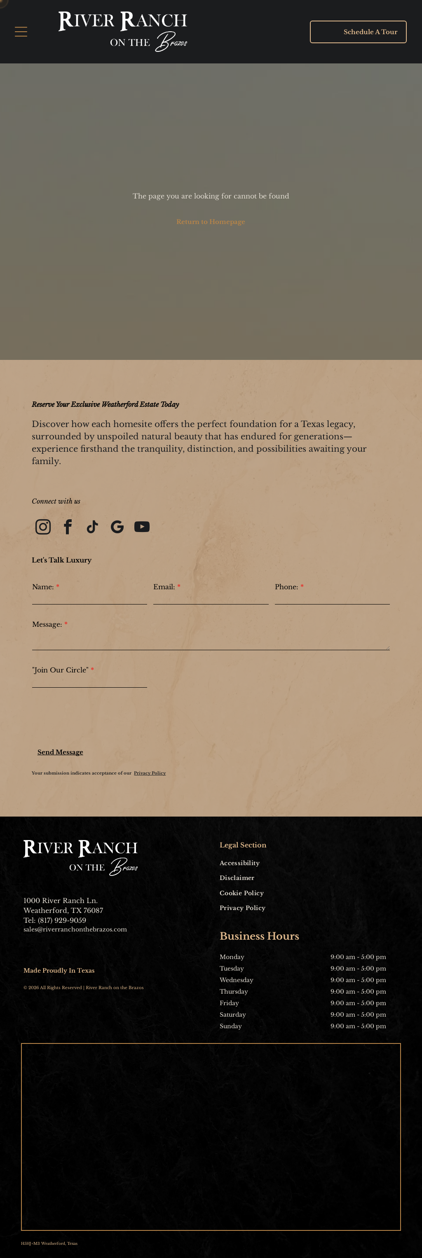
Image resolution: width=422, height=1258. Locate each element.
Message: (47, 624)
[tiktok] (92, 528)
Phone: (286, 587)
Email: (164, 587)
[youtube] (142, 528)
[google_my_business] (117, 528)
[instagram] (43, 528)
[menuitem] (255, 863)
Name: (43, 587)
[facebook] (67, 528)
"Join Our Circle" (60, 670)
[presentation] (94, 719)
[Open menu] (21, 32)
